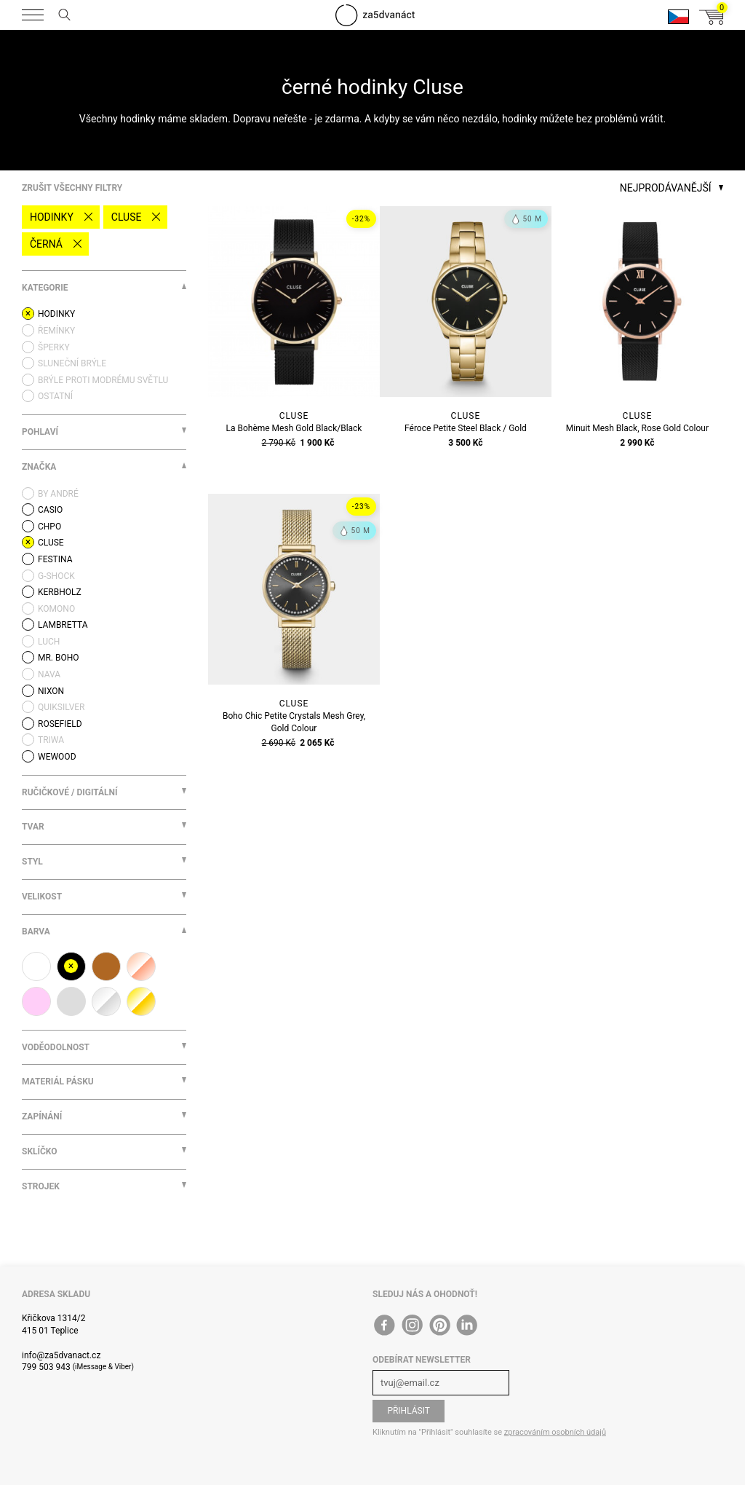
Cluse (126, 217)
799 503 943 (46, 1367)
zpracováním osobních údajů (555, 1432)
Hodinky (51, 217)
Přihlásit (408, 1411)
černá (46, 244)
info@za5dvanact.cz (61, 1355)
